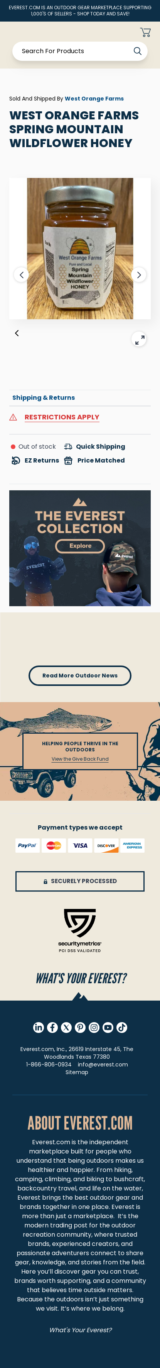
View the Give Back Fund (80, 759)
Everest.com (51, 1142)
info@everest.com (103, 1064)
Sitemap (77, 1072)
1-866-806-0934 (49, 1064)
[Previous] (17, 335)
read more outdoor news (80, 675)
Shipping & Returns (43, 397)
